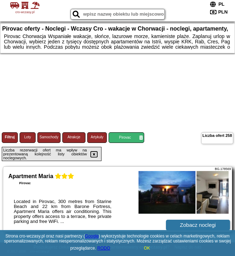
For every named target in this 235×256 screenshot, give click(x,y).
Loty (27, 137)
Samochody (49, 137)
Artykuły (97, 137)
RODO (103, 248)
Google (92, 236)
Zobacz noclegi (198, 225)
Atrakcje (73, 137)
